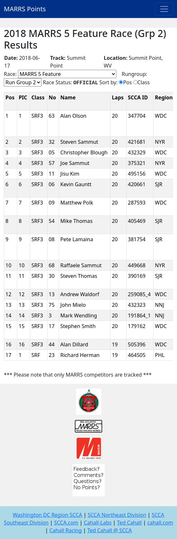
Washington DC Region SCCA (47, 514)
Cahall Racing (65, 530)
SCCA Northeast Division (117, 514)
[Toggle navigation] (164, 9)
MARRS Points (25, 9)
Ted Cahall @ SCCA (109, 530)
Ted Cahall (129, 522)
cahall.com (160, 522)
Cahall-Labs (97, 522)
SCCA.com (66, 522)
